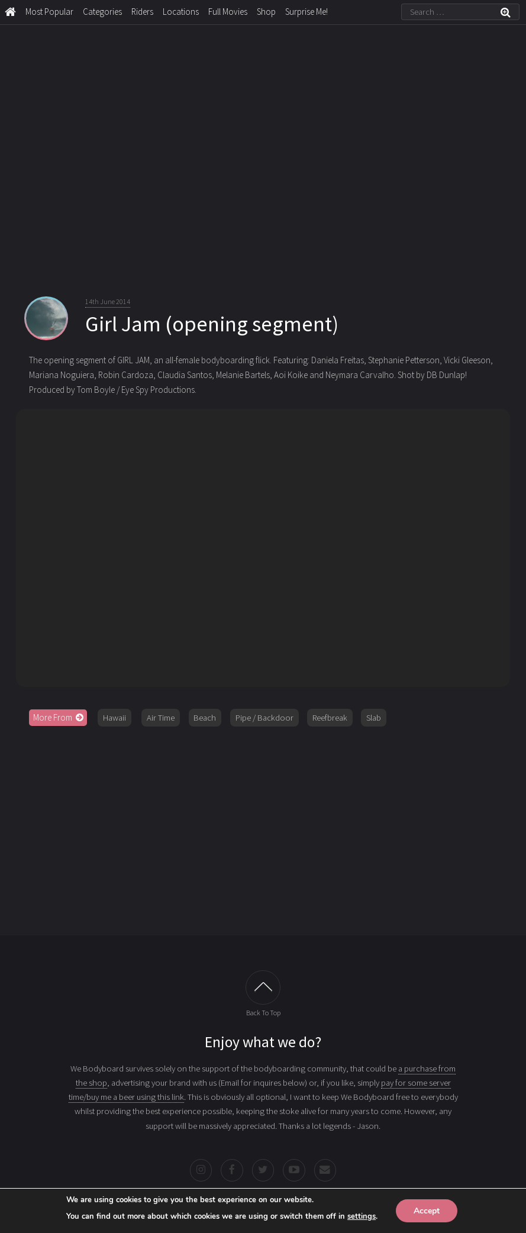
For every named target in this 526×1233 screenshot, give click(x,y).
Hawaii (114, 717)
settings (361, 1216)
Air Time (161, 717)
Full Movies (227, 11)
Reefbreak (329, 717)
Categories (102, 11)
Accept (427, 1210)
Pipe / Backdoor (264, 717)
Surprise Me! (306, 11)
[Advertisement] (263, 826)
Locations (181, 11)
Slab (373, 717)
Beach (204, 717)
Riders (142, 11)
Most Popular (49, 11)
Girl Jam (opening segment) (211, 323)
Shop (266, 11)
